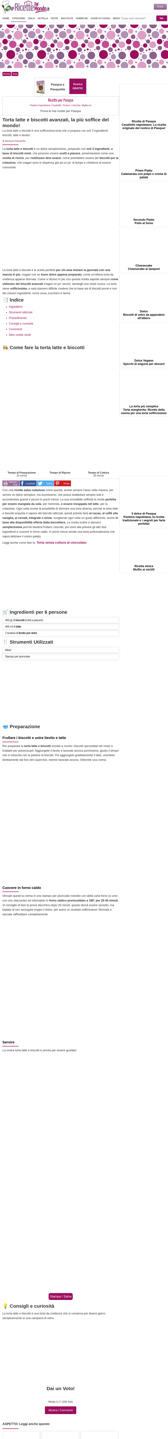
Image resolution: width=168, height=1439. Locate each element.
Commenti (15, 329)
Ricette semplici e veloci (26, 6)
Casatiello (56, 105)
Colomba (75, 105)
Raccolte (67, 18)
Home (5, 18)
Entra (160, 6)
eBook (117, 18)
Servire (8, 1042)
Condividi (30, 483)
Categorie (18, 18)
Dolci (31, 18)
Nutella (43, 18)
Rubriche (82, 18)
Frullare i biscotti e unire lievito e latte (34, 738)
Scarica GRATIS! (78, 86)
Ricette (6, 74)
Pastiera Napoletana (40, 105)
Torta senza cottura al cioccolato (61, 542)
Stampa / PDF (13, 483)
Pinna (66, 483)
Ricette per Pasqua (60, 100)
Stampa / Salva (61, 1296)
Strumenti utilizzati (20, 312)
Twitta (49, 483)
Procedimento (18, 318)
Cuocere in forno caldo (21, 888)
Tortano (66, 105)
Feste (54, 18)
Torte (14, 74)
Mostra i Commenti (60, 1410)
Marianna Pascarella (15, 141)
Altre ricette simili (20, 334)
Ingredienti (15, 306)
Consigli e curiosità (21, 323)
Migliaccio (86, 105)
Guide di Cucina (100, 18)
